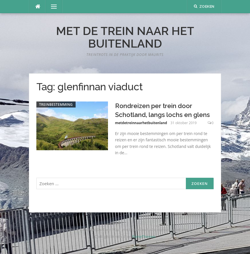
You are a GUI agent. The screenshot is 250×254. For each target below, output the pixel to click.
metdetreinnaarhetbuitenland (141, 122)
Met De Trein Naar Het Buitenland (125, 37)
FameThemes (143, 236)
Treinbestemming (56, 104)
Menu (51, 6)
